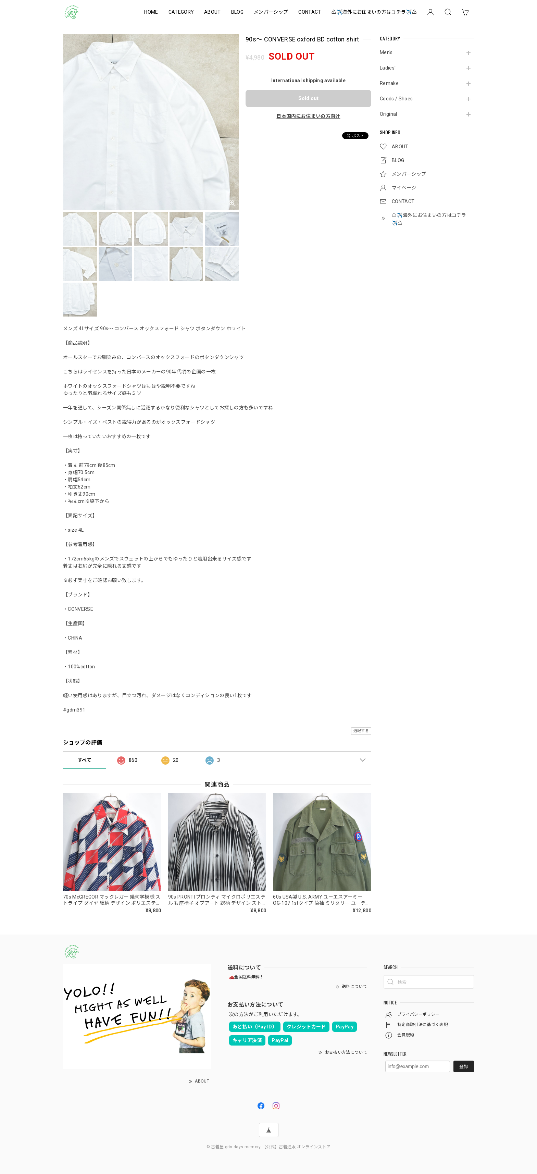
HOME (151, 12)
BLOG (237, 12)
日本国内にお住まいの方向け (308, 116)
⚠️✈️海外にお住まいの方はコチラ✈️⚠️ (374, 12)
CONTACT (309, 12)
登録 (463, 1066)
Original (388, 114)
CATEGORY (181, 12)
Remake (389, 83)
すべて (84, 760)
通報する (361, 731)
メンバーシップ (271, 12)
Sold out (308, 98)
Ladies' (388, 68)
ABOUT (212, 12)
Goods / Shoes (396, 98)
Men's (386, 52)
